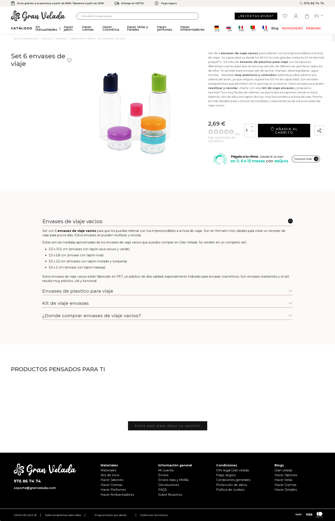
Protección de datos (231, 485)
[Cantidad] (230, 132)
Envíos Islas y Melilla (173, 480)
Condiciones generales (233, 480)
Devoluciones (168, 485)
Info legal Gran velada (232, 470)
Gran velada (283, 470)
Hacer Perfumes (113, 490)
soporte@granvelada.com (35, 488)
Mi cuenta (165, 470)
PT (253, 29)
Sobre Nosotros (170, 495)
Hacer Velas (283, 480)
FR (265, 29)
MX (241, 29)
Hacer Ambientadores (117, 495)
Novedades (292, 28)
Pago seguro (226, 475)
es (318, 16)
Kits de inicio (110, 475)
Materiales (108, 470)
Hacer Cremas (111, 485)
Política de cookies (230, 490)
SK (229, 29)
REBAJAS (313, 28)
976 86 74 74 (312, 3)
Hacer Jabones (112, 480)
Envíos (163, 475)
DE (217, 29)
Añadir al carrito (274, 132)
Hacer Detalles (285, 490)
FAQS (162, 490)
